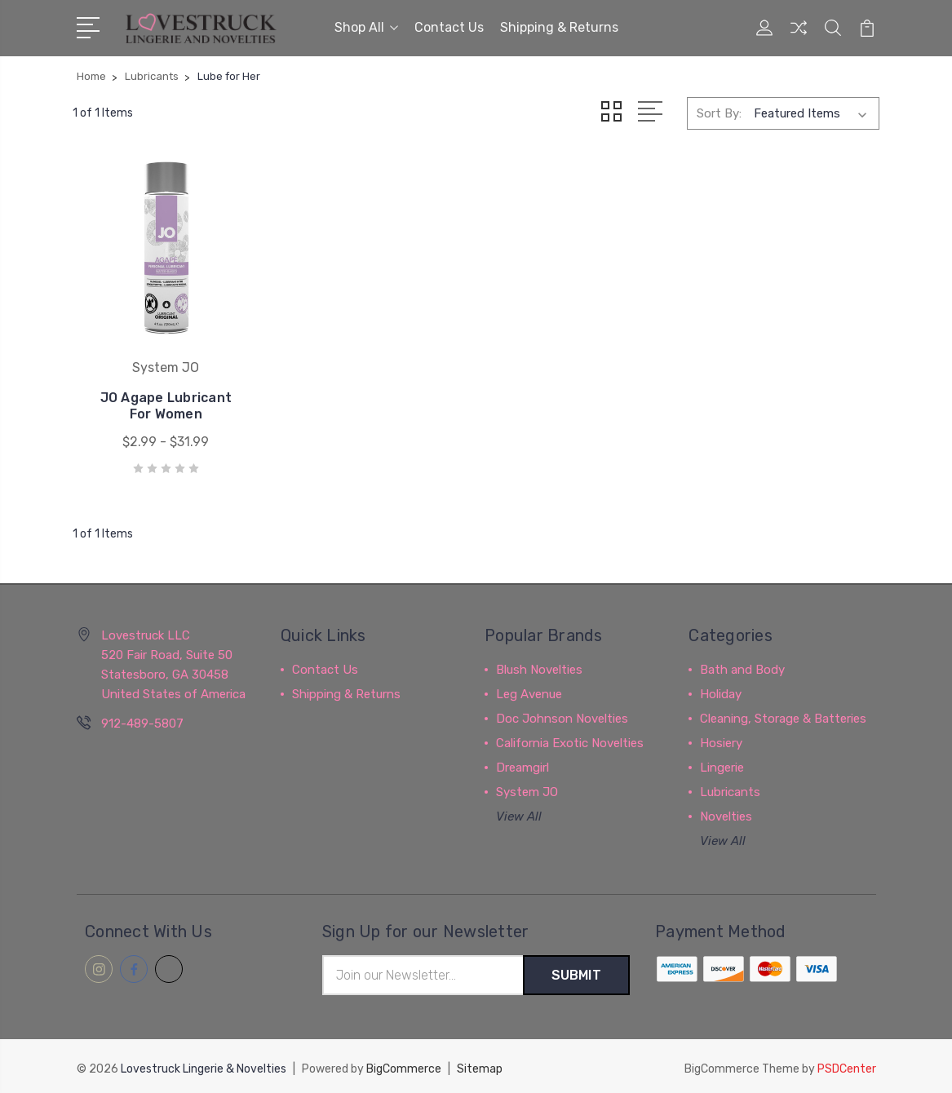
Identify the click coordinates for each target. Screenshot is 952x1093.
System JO (527, 788)
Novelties (726, 812)
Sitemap (480, 1065)
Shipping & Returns (559, 27)
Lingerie (722, 763)
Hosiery (721, 739)
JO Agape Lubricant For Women (165, 402)
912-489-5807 (142, 719)
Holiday (721, 690)
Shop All (366, 27)
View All (519, 812)
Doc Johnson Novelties (562, 714)
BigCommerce (403, 1065)
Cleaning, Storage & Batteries (783, 714)
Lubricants (730, 788)
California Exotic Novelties (570, 739)
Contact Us (449, 27)
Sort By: (719, 112)
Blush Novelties (539, 665)
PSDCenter (846, 1065)
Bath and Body (742, 665)
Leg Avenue (529, 690)
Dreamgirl (522, 763)
